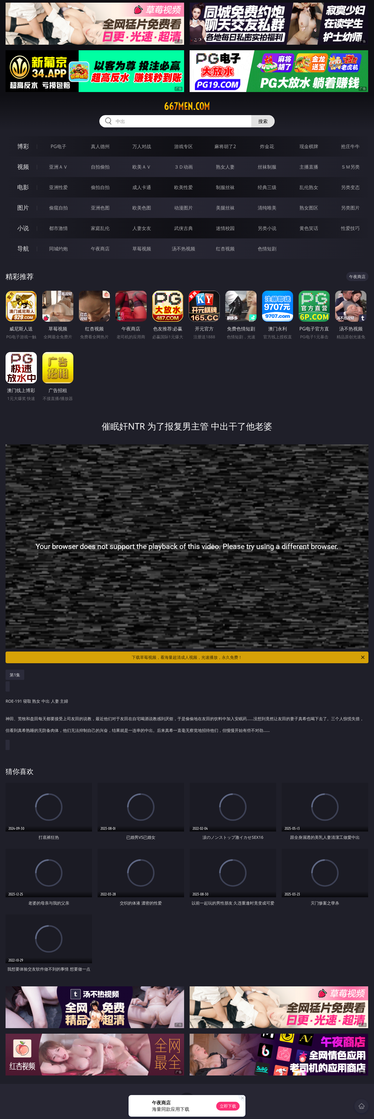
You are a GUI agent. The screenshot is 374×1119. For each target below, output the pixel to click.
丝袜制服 (267, 167)
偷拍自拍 (100, 187)
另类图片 (350, 208)
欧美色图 (141, 208)
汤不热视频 (183, 248)
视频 (23, 167)
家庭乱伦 (100, 228)
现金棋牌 (308, 146)
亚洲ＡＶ (58, 167)
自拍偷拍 (100, 167)
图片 (23, 208)
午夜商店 (100, 248)
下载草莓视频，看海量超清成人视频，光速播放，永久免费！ (249, 657)
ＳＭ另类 (350, 167)
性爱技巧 (350, 228)
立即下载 (228, 1106)
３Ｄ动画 (183, 167)
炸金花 (267, 146)
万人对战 (141, 146)
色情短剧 (267, 248)
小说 (23, 228)
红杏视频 (225, 248)
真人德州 (100, 146)
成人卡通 (141, 187)
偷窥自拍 (58, 208)
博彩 (23, 146)
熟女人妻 (225, 167)
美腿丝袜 (225, 208)
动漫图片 (183, 208)
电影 (23, 187)
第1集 (15, 675)
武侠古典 (183, 228)
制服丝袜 (225, 187)
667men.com (187, 106)
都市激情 (58, 228)
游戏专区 (183, 146)
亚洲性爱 (58, 187)
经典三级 (267, 187)
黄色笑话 (308, 228)
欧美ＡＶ (141, 167)
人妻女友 (141, 228)
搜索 (263, 121)
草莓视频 (141, 248)
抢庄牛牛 (350, 146)
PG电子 (58, 146)
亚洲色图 (100, 208)
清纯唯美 (267, 208)
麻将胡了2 (225, 146)
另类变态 (350, 187)
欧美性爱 (183, 187)
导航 (23, 248)
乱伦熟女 (308, 187)
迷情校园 (225, 228)
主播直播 (308, 167)
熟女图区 (308, 208)
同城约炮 (58, 248)
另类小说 (267, 228)
